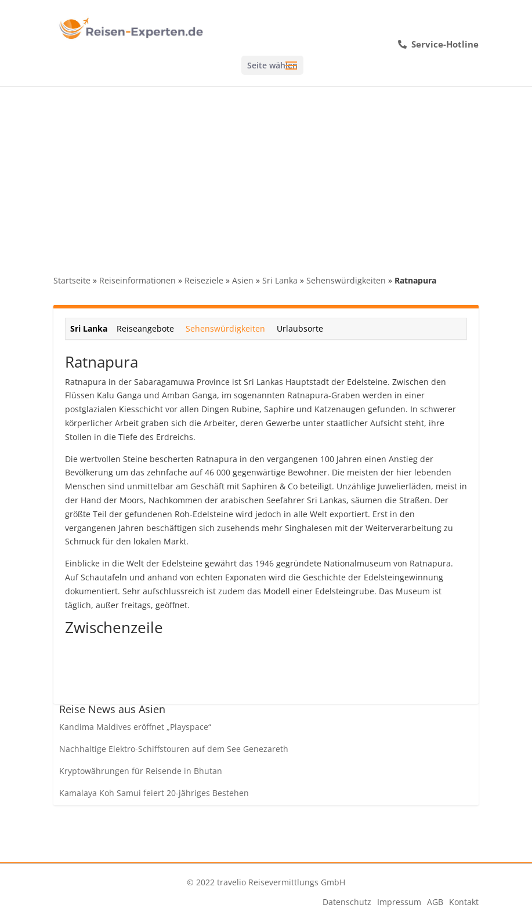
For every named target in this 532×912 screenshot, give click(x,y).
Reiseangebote (145, 328)
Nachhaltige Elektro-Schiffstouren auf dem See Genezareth (173, 748)
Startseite (72, 280)
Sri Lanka (280, 280)
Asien (243, 280)
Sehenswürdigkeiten (346, 280)
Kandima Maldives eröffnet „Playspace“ (135, 726)
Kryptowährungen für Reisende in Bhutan (140, 770)
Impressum (399, 901)
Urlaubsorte (300, 328)
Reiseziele (203, 280)
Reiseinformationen (137, 280)
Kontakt (464, 901)
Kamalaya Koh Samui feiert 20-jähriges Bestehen (154, 792)
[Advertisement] (266, 173)
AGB (435, 901)
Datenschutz (347, 901)
